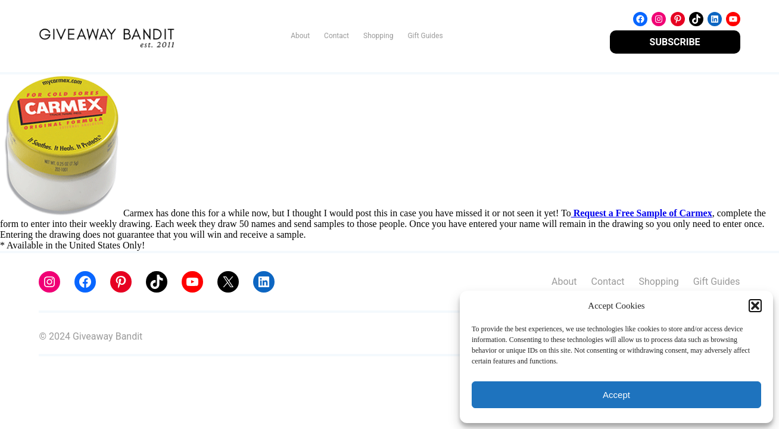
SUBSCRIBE (675, 42)
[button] (755, 306)
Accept (616, 395)
